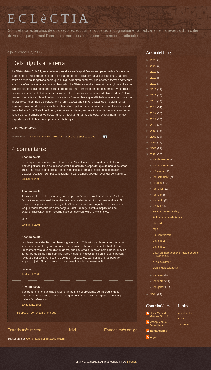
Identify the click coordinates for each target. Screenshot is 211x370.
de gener (159, 287)
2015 (153, 95)
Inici (72, 330)
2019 (153, 71)
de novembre (161, 165)
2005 (153, 154)
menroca (183, 324)
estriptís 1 (159, 246)
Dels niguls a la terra (165, 267)
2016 (153, 89)
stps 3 (156, 229)
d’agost (158, 182)
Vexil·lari (183, 318)
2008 (153, 136)
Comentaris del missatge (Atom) (45, 338)
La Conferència (162, 235)
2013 (153, 107)
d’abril (157, 206)
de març (158, 275)
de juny (158, 194)
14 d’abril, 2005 (31, 274)
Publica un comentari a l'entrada (36, 312)
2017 (153, 83)
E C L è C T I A (47, 18)
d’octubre (159, 171)
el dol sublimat (161, 261)
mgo (153, 337)
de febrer (159, 281)
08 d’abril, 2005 (31, 179)
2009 (153, 130)
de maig (158, 200)
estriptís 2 (159, 240)
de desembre (161, 159)
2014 (153, 101)
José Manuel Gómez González (160, 315)
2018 (153, 77)
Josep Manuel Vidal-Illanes (158, 323)
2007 (153, 142)
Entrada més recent (24, 330)
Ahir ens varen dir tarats (167, 217)
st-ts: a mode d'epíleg (166, 211)
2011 (153, 119)
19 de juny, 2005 (32, 304)
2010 (153, 124)
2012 (153, 113)
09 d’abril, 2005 (31, 224)
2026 (153, 60)
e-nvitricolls (185, 313)
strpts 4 (157, 223)
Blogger (131, 361)
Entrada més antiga (120, 330)
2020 (153, 66)
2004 (153, 294)
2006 (153, 148)
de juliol (158, 188)
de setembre (161, 177)
